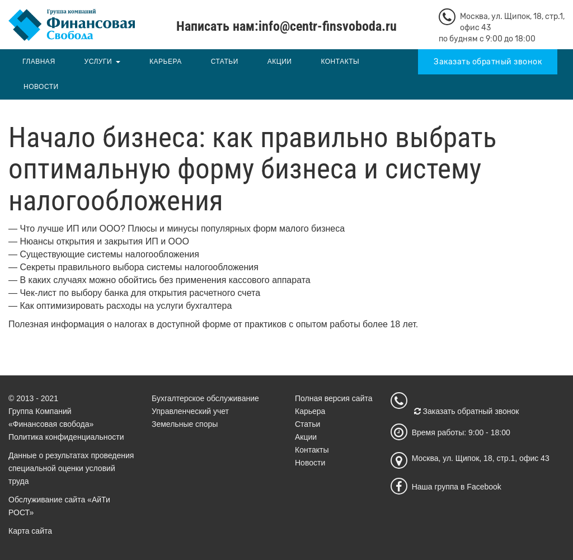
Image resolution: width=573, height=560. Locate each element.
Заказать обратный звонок (488, 62)
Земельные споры (185, 424)
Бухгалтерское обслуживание (205, 398)
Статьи (224, 61)
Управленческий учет (190, 411)
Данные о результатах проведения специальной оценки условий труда (71, 468)
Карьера (165, 61)
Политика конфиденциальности (66, 436)
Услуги (98, 61)
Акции (279, 61)
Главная (38, 61)
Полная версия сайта (334, 398)
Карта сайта (30, 530)
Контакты (340, 61)
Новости (41, 87)
